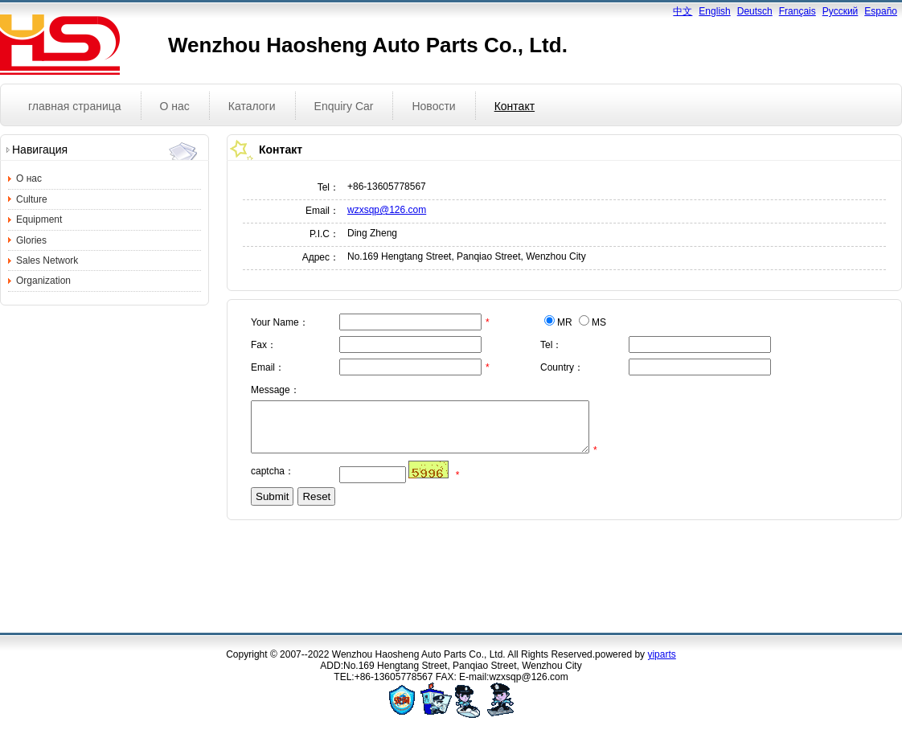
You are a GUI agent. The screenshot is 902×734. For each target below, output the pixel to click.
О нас (29, 178)
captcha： (272, 480)
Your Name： (280, 322)
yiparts (661, 654)
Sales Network (47, 260)
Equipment (39, 219)
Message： (275, 390)
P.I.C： (324, 234)
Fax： (264, 345)
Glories (31, 240)
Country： (562, 367)
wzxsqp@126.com (386, 209)
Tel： (328, 187)
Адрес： (320, 257)
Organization (43, 280)
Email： (322, 210)
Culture (31, 199)
